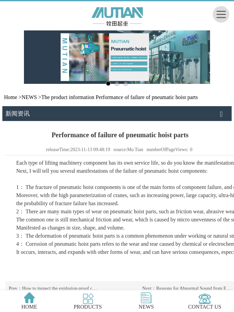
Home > (13, 97)
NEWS (29, 97)
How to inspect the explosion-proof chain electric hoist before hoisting (92, 288)
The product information (67, 97)
